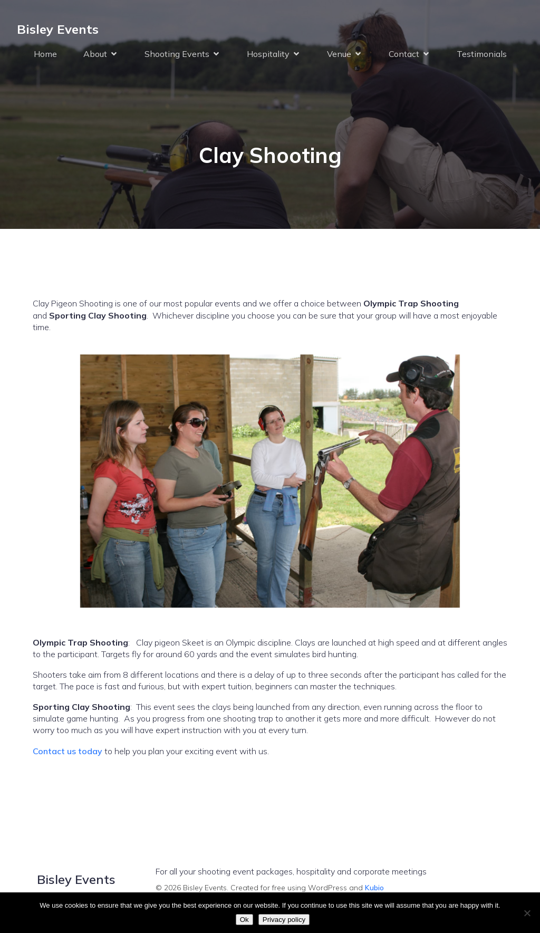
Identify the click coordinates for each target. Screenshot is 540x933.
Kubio (374, 887)
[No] (527, 913)
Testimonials (482, 54)
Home (45, 54)
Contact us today (67, 751)
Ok (244, 920)
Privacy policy (284, 920)
